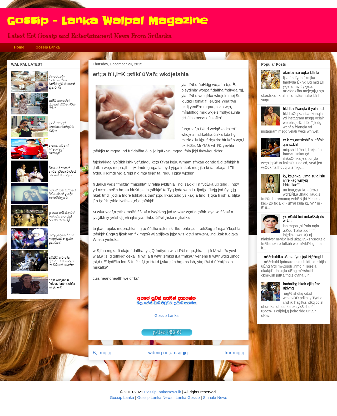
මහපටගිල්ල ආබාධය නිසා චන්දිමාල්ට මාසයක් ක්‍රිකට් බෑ (62, 82)
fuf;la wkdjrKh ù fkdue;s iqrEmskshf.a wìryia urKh (62, 283)
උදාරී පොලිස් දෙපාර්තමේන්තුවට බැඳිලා (61, 126)
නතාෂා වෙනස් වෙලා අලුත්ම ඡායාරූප (59, 149)
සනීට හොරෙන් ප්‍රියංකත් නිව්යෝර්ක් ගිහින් (62, 104)
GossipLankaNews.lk (162, 392)
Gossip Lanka (48, 47)
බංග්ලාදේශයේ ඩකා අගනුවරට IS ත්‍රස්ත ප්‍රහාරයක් (62, 238)
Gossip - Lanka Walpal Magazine (107, 21)
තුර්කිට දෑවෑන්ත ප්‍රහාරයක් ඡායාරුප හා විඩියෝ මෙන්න (61, 261)
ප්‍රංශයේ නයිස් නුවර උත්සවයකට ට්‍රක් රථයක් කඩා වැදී (62, 216)
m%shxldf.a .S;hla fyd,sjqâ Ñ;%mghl (293, 257)
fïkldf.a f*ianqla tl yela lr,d (303, 109)
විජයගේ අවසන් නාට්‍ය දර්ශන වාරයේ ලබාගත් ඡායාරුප (62, 171)
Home (19, 47)
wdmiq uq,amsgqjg (168, 352)
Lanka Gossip (188, 397)
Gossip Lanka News (154, 397)
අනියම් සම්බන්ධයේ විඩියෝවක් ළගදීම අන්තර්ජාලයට (62, 194)
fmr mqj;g (234, 352)
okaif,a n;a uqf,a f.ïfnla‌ (301, 72)
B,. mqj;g (102, 352)
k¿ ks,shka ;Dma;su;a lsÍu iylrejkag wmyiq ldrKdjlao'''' (304, 180)
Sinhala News (215, 397)
